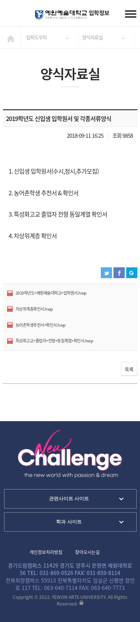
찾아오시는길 (87, 552)
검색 (11, 15)
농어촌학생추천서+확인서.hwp (41, 325)
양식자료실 (92, 37)
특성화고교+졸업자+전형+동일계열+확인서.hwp (54, 341)
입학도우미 (36, 37)
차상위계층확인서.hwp (34, 309)
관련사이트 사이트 (69, 498)
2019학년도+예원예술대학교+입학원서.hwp (51, 293)
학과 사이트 (69, 522)
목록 (129, 369)
